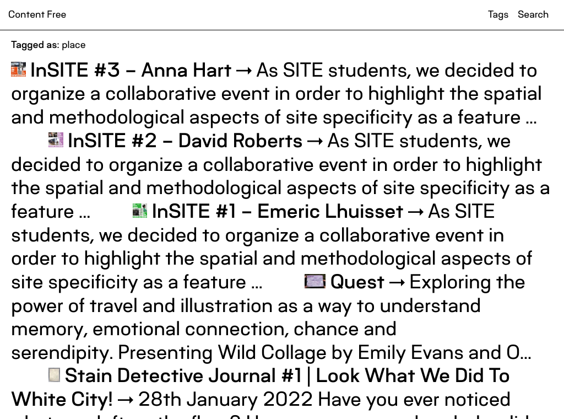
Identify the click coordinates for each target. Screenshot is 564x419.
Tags (498, 14)
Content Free (37, 14)
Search (533, 14)
